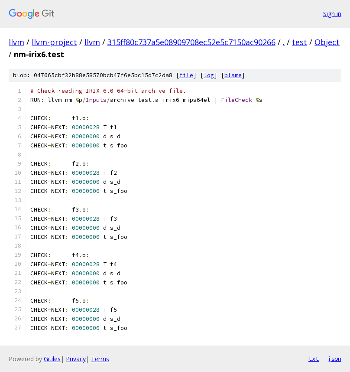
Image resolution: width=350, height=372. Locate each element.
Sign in (332, 14)
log (209, 75)
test (299, 42)
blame (233, 75)
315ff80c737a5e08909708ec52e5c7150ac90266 (191, 42)
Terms (100, 359)
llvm (16, 42)
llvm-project (54, 42)
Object (327, 42)
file (186, 75)
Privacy (76, 359)
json (334, 358)
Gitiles (52, 359)
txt (313, 358)
